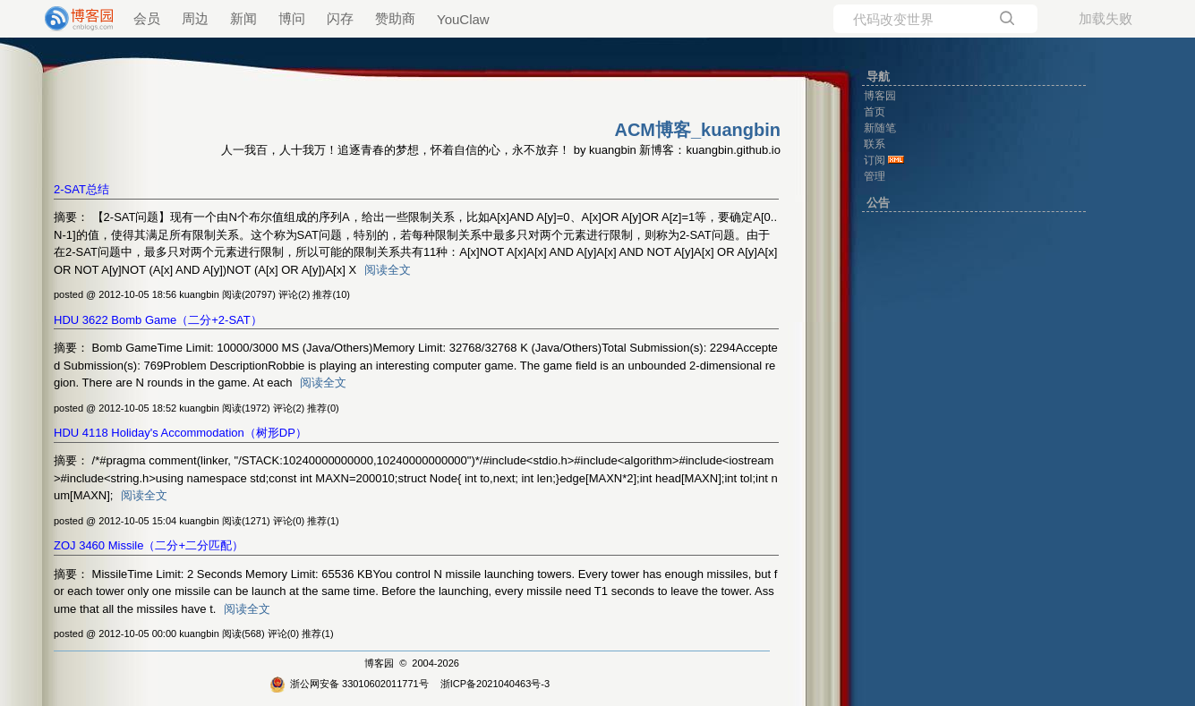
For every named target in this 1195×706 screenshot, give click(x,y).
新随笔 (880, 128)
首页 (874, 112)
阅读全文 (387, 269)
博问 (291, 18)
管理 (874, 176)
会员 (146, 18)
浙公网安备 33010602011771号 (349, 683)
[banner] (71, 18)
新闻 (243, 18)
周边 (195, 18)
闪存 (340, 18)
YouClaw (463, 19)
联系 (874, 144)
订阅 (874, 160)
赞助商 (395, 18)
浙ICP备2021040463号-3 (495, 683)
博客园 (379, 663)
